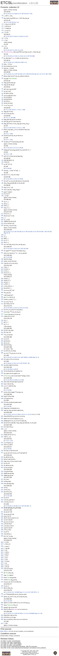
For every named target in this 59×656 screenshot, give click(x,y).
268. (2, 565)
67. (2, 129)
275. (2, 581)
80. (2, 149)
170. (2, 301)
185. (2, 343)
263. (2, 555)
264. (2, 557)
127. (2, 213)
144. (2, 242)
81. (2, 156)
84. (2, 164)
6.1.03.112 (9, 13)
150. (2, 263)
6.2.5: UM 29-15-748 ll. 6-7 (19, 62)
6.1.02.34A (15, 506)
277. (2, 588)
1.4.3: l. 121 (9, 440)
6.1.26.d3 (20, 147)
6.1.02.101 (9, 601)
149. (2, 261)
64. (2, 119)
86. (2, 174)
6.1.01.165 (9, 380)
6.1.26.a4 (8, 74)
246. (2, 529)
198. (2, 396)
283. (2, 609)
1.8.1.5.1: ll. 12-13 (26, 414)
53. (2, 88)
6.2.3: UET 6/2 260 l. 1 (24, 506)
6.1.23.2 (20, 50)
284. (2, 615)
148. (2, 259)
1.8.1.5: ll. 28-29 (16, 414)
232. (2, 491)
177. (2, 322)
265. (2, 559)
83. (2, 162)
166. (2, 292)
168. (2, 297)
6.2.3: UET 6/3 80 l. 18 (23, 363)
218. (2, 457)
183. (2, 339)
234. (2, 499)
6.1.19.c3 (14, 179)
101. (2, 207)
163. (2, 286)
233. (2, 497)
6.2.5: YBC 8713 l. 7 (32, 592)
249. (2, 536)
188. (2, 352)
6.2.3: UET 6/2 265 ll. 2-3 (18, 613)
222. (2, 465)
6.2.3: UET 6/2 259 (17, 74)
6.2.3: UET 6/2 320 (27, 231)
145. (2, 244)
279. (2, 596)
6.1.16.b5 (20, 36)
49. (2, 75)
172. (2, 309)
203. (2, 416)
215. (2, 444)
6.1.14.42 (14, 56)
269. (2, 566)
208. (2, 429)
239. (2, 516)
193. (2, 375)
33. (2, 52)
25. (2, 32)
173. (2, 311)
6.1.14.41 (14, 50)
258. (2, 546)
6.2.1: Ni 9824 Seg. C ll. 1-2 (19, 592)
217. (2, 452)
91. (2, 191)
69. (2, 141)
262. (2, 554)
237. (2, 512)
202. (2, 410)
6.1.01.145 (9, 179)
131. (2, 221)
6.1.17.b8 (20, 380)
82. (2, 160)
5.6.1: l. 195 (21, 109)
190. (2, 365)
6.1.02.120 (9, 495)
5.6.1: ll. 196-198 (10, 117)
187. (2, 350)
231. (2, 489)
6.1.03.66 (8, 390)
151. (2, 267)
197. (2, 392)
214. (2, 442)
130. (2, 219)
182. (2, 334)
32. (2, 46)
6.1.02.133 (9, 147)
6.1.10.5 (14, 363)
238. (2, 514)
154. (2, 273)
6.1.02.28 (8, 506)
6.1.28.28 (14, 13)
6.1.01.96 (8, 406)
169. (2, 299)
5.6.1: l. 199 (21, 127)
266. (2, 561)
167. (2, 294)
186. (2, 345)
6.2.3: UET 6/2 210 (22, 248)
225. (2, 473)
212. (2, 434)
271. (2, 572)
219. (2, 459)
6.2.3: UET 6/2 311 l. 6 (12, 22)
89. (2, 187)
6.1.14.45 (8, 62)
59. (2, 101)
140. (2, 234)
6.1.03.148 (9, 369)
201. (2, 408)
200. (2, 402)
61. (2, 105)
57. (2, 97)
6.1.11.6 (14, 147)
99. (2, 203)
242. (2, 521)
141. (2, 236)
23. (2, 28)
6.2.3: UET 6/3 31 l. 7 (11, 109)
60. (2, 103)
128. (2, 215)
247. (2, 531)
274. (2, 579)
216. (2, 450)
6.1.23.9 (14, 248)
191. (2, 371)
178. (2, 324)
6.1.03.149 (9, 307)
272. (2, 575)
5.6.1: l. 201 (9, 139)
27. (2, 40)
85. (2, 170)
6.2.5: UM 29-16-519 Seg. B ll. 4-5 (32, 74)
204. (2, 418)
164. (2, 288)
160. (2, 280)
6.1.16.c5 (20, 307)
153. (2, 271)
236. (2, 507)
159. (2, 278)
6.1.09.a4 (8, 363)
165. (2, 290)
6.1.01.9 (8, 231)
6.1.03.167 (9, 357)
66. (2, 123)
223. (2, 467)
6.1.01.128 (9, 248)
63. (2, 113)
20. (2, 17)
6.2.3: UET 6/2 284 (29, 56)
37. (2, 68)
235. (2, 502)
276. (2, 586)
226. (2, 475)
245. (2, 528)
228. (2, 481)
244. (2, 525)
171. (2, 303)
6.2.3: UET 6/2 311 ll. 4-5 (25, 13)
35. (2, 64)
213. (2, 436)
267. (2, 563)
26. (2, 38)
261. (2, 552)
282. (2, 607)
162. (2, 284)
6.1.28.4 (20, 179)
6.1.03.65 (14, 380)
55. (2, 93)
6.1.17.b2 (8, 414)
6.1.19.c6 (20, 56)
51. (2, 82)
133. (2, 225)
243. (2, 523)
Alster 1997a (3, 631)
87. (2, 180)
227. (2, 479)
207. (2, 427)
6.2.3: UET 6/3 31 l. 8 (11, 127)
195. (2, 384)
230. (2, 487)
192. (2, 373)
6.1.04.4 (14, 357)
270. (2, 568)
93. (2, 195)
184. (2, 341)
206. (2, 422)
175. (2, 316)
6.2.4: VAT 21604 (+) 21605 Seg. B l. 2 (27, 357)
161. (2, 282)
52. (2, 84)
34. (2, 58)
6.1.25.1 (25, 307)
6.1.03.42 (8, 592)
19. (2, 15)
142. (2, 238)
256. (2, 542)
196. (2, 386)
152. (2, 269)
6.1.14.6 (14, 307)
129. (2, 217)
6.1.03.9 (14, 36)
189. (2, 359)
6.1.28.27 (14, 369)
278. (2, 594)
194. (2, 381)
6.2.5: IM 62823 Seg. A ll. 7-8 (34, 613)
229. (2, 483)
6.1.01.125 (9, 50)
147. (2, 252)
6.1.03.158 (9, 257)
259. (2, 548)
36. (2, 66)
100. (2, 205)
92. (2, 194)
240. (2, 518)
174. (2, 314)
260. (2, 550)
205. (2, 420)
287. (2, 623)
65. (2, 121)
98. (2, 201)
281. (2, 604)
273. (2, 577)
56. (2, 95)
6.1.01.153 (9, 36)
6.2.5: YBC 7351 (46, 74)
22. (2, 26)
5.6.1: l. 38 (9, 154)
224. (2, 471)
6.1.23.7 (25, 36)
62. (2, 111)
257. (2, 544)
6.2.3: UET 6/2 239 (16, 231)
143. (2, 240)
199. (2, 398)
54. (2, 91)
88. (2, 183)
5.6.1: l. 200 (9, 133)
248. (2, 534)
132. (2, 223)
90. (2, 189)
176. (2, 320)
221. (2, 463)
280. (2, 602)
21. (2, 24)
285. (2, 617)
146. (2, 250)
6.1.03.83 (8, 168)
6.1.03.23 (8, 613)
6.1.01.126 (9, 56)
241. (2, 519)
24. (2, 30)
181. (2, 332)
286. (2, 619)
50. (2, 78)
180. (2, 330)
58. (2, 99)
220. (2, 461)
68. (2, 135)
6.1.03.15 (8, 448)
